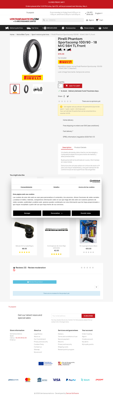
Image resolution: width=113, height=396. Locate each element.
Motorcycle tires (14, 28)
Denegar (27, 213)
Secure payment (63, 339)
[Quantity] (60, 86)
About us (37, 336)
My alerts (85, 342)
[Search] (63, 20)
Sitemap (37, 349)
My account (38, 352)
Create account (87, 339)
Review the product (35, 282)
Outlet (103, 28)
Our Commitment (40, 339)
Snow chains (86, 28)
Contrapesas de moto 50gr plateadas (56, 247)
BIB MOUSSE (49, 28)
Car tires (32, 28)
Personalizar (56, 213)
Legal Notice (38, 334)
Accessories (68, 28)
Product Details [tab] (80, 147)
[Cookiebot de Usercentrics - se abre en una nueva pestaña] (91, 181)
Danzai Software (72, 393)
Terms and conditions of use (67, 336)
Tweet (67, 96)
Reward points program (66, 349)
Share (64, 96)
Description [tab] (67, 147)
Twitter (15, 12)
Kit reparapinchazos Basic (88, 246)
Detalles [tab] (56, 187)
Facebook (11, 12)
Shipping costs (63, 347)
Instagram (22, 12)
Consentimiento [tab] (26, 187)
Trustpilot (30, 12)
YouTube (19, 12)
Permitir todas (86, 213)
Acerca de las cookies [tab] (87, 187)
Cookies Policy (39, 344)
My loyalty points (88, 344)
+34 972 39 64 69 (89, 13)
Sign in (84, 336)
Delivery (61, 334)
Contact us (38, 347)
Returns (61, 342)
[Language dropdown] (99, 13)
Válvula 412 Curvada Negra (24, 246)
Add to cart (73, 86)
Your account (87, 330)
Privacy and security (41, 342)
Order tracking (87, 334)
